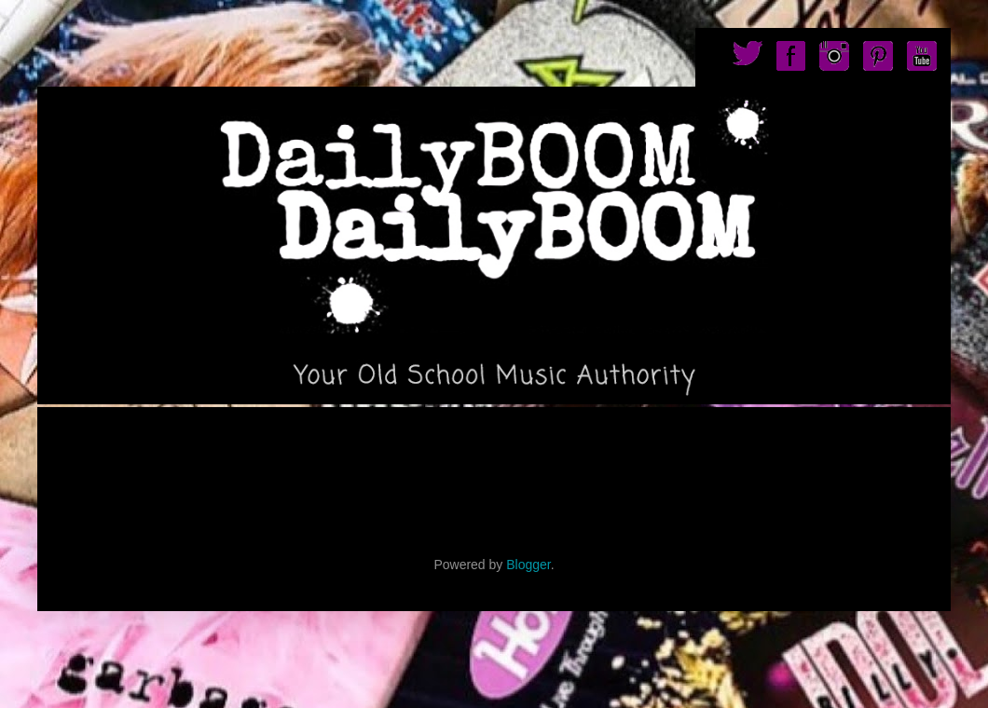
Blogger (528, 564)
